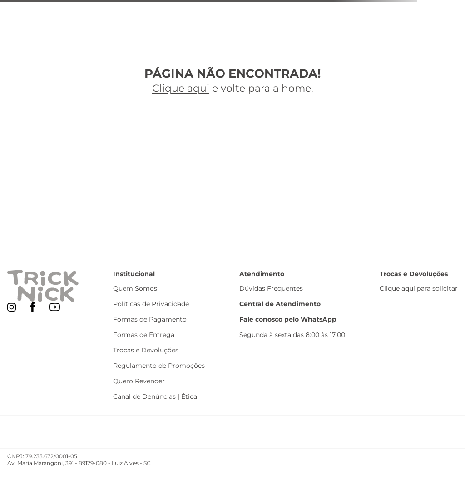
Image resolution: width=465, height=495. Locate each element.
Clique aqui (180, 88)
